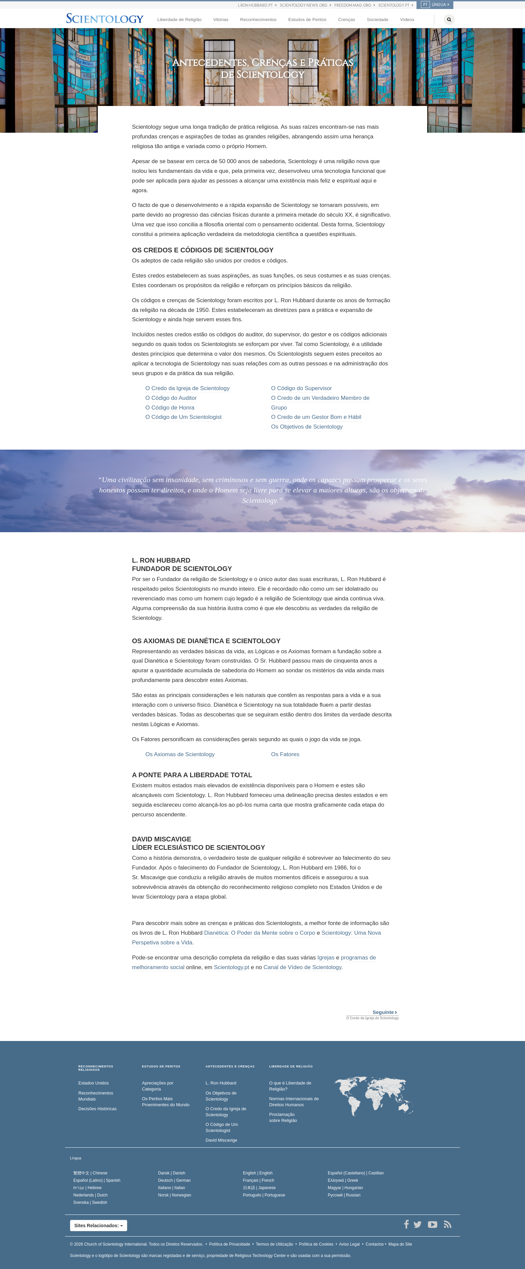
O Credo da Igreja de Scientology (187, 388)
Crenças (346, 19)
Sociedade (377, 19)
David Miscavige (221, 1140)
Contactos (375, 1244)
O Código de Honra (169, 408)
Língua (75, 1158)
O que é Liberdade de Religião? (290, 1086)
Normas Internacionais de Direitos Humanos (294, 1102)
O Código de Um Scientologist (183, 417)
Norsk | (174, 1195)
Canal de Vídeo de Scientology (302, 967)
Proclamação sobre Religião (283, 1117)
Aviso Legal (349, 1244)
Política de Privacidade (229, 1244)
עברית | (87, 1187)
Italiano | (171, 1187)
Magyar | (345, 1187)
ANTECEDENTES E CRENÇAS (230, 1066)
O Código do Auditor (171, 398)
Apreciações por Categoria (157, 1086)
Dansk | (171, 1173)
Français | (258, 1180)
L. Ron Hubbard (221, 1082)
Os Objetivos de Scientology (307, 427)
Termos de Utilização (274, 1244)
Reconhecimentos (258, 19)
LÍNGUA (433, 5)
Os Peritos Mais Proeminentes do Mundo (166, 1102)
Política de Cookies (316, 1244)
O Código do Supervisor (301, 388)
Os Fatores (285, 754)
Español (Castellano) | (356, 1173)
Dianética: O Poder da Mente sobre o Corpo (259, 933)
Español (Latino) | (97, 1180)
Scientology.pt (231, 967)
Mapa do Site (400, 1244)
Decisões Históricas (97, 1108)
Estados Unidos (93, 1082)
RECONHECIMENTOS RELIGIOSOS (95, 1068)
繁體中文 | (90, 1173)
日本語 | (259, 1187)
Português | (264, 1195)
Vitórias (220, 19)
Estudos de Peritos (307, 19)
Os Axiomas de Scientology (180, 754)
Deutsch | (174, 1180)
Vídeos (407, 19)
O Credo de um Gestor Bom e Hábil (316, 417)
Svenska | (90, 1202)
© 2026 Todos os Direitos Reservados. (136, 1244)
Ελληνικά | (343, 1180)
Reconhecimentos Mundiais (95, 1096)
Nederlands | (90, 1195)
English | (258, 1173)
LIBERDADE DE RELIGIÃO (291, 1066)
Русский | (344, 1195)
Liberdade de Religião (179, 19)
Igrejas (325, 957)
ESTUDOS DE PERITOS (161, 1066)
